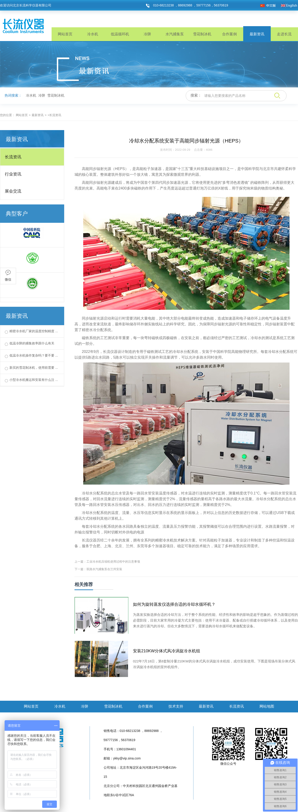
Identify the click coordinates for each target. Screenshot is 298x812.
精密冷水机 (164, 540)
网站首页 (65, 34)
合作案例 (229, 34)
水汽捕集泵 (175, 34)
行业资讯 (13, 174)
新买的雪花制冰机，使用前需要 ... (33, 367)
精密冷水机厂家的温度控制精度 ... (33, 331)
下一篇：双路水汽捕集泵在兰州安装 (98, 569)
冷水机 (92, 34)
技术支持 (175, 706)
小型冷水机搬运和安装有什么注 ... (33, 380)
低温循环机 (120, 34)
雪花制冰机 (202, 34)
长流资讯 (13, 157)
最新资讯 (257, 34)
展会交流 (13, 191)
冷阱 (147, 34)
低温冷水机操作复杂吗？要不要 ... (33, 355)
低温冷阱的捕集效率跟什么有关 (31, 343)
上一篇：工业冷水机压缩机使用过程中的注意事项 (107, 561)
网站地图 (266, 706)
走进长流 (284, 34)
